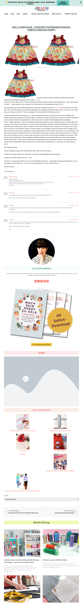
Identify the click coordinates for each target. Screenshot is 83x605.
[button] (80, 2)
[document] (41, 302)
